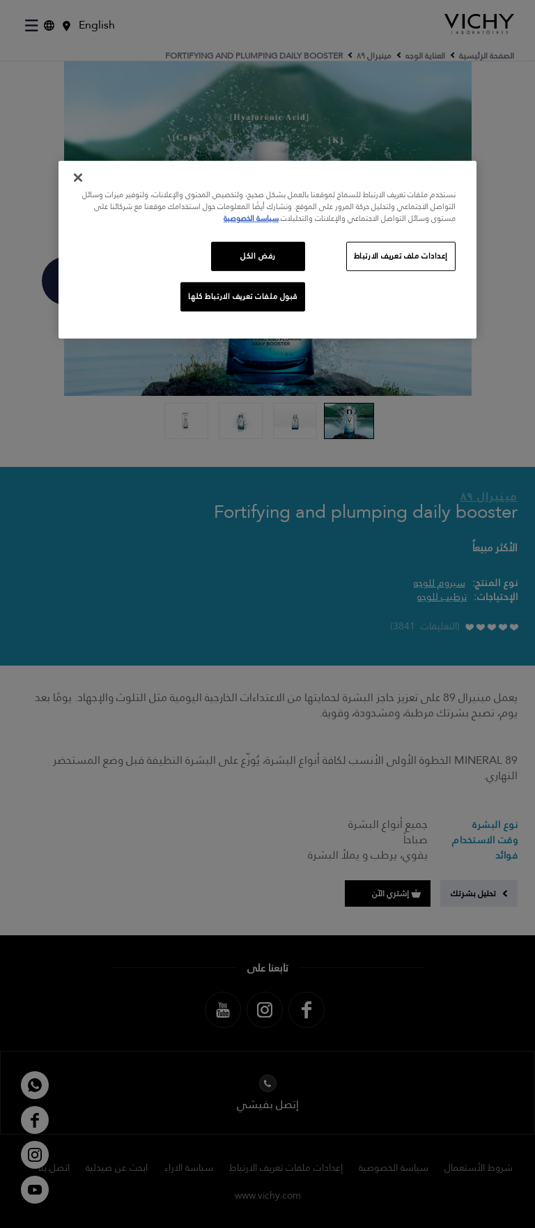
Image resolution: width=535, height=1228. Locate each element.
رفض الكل (258, 256)
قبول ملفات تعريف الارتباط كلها (242, 296)
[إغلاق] (78, 177)
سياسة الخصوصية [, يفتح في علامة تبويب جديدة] (251, 218)
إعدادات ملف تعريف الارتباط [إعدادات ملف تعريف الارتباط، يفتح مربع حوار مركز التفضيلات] (401, 256)
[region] (267, 250)
